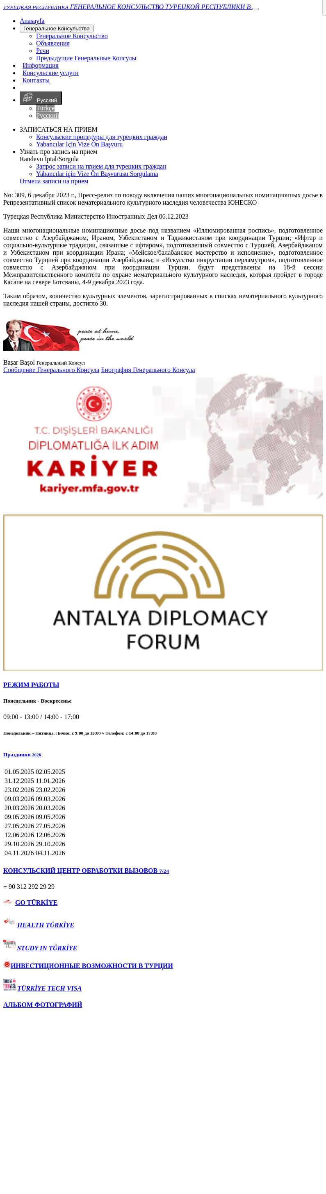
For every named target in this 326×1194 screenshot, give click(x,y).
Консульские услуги (51, 72)
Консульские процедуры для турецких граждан (101, 136)
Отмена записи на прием (54, 181)
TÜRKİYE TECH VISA (49, 988)
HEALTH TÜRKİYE (45, 925)
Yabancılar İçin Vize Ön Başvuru (79, 144)
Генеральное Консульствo (56, 28)
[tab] (163, 685)
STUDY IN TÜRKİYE (47, 948)
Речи (42, 50)
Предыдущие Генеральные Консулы (86, 58)
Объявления (53, 43)
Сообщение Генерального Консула (51, 369)
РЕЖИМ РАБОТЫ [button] (31, 684)
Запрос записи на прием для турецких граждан (101, 166)
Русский (41, 98)
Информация (41, 65)
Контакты (36, 80)
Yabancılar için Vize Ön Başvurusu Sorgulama (97, 173)
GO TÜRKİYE (36, 902)
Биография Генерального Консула (148, 369)
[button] (163, 754)
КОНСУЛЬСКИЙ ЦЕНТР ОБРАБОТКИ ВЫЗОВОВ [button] (86, 870)
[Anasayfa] (32, 20)
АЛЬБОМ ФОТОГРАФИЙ (42, 1004)
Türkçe (45, 108)
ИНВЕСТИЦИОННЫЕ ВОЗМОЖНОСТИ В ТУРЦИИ (88, 965)
